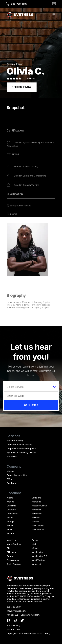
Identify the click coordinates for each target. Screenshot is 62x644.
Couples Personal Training (19, 444)
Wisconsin (37, 564)
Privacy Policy (13, 625)
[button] (53, 15)
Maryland (36, 501)
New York (11, 540)
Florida (10, 517)
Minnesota (37, 513)
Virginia (35, 548)
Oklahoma (11, 552)
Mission (10, 471)
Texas (35, 540)
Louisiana (36, 497)
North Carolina (14, 544)
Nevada (36, 521)
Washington (37, 552)
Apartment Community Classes (21, 452)
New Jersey (37, 525)
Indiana (10, 533)
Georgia (10, 521)
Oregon (10, 556)
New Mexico (38, 529)
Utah (34, 544)
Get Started (31, 405)
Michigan (36, 509)
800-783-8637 (19, 3)
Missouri (36, 517)
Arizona (10, 501)
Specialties (12, 456)
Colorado (11, 509)
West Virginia (38, 560)
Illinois (9, 529)
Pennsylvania (13, 560)
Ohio (9, 548)
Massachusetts (39, 505)
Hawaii (10, 525)
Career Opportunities (17, 475)
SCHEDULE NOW (21, 87)
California (11, 505)
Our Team (11, 483)
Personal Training (15, 440)
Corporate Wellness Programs (21, 448)
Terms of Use (13, 629)
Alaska (10, 497)
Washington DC (39, 556)
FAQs (9, 479)
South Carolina (14, 564)
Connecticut (13, 513)
